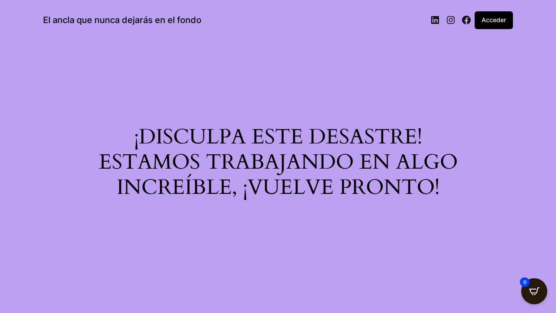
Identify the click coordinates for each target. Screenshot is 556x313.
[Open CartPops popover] (534, 291)
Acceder (494, 19)
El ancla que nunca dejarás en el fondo (122, 20)
